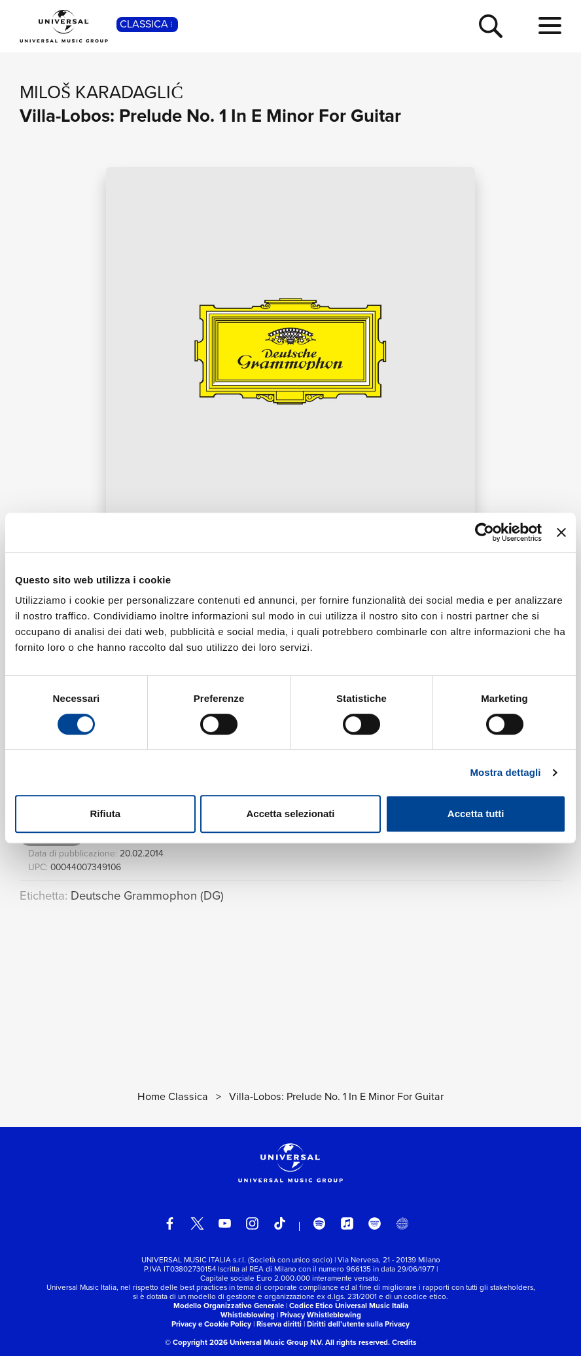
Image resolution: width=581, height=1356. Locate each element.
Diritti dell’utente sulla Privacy (358, 1324)
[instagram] (252, 1223)
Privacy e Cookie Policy (211, 1324)
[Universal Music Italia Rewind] (402, 1223)
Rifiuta (105, 813)
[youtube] (225, 1223)
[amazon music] (374, 1223)
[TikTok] (280, 1223)
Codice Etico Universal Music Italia (348, 1305)
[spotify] (319, 1223)
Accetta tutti (476, 813)
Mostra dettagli (505, 772)
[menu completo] (549, 26)
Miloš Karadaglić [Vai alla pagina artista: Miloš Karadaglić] (101, 92)
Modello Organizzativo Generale (228, 1305)
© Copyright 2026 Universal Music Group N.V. (244, 1342)
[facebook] (170, 1223)
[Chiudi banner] (561, 532)
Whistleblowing (247, 1315)
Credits (404, 1342)
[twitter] (197, 1223)
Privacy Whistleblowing (320, 1315)
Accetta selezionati (290, 813)
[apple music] (347, 1223)
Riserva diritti (279, 1324)
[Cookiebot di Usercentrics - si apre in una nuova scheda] (484, 532)
